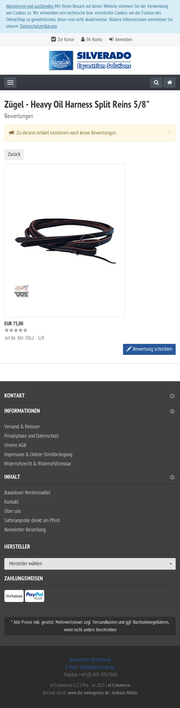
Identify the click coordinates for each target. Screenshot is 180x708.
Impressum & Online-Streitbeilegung (38, 455)
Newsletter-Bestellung (25, 530)
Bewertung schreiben (149, 349)
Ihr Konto (94, 39)
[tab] (90, 398)
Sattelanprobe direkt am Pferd (32, 521)
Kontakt (89, 396)
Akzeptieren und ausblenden (30, 6)
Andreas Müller (125, 693)
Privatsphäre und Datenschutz (31, 436)
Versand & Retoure (22, 427)
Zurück (14, 154)
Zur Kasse (66, 39)
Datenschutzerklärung (38, 26)
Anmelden (123, 39)
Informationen (89, 412)
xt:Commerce (119, 685)
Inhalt (89, 478)
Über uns (12, 511)
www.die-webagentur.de (88, 693)
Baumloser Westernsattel (27, 493)
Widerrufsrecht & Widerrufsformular (37, 464)
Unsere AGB (15, 445)
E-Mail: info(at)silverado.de (90, 667)
